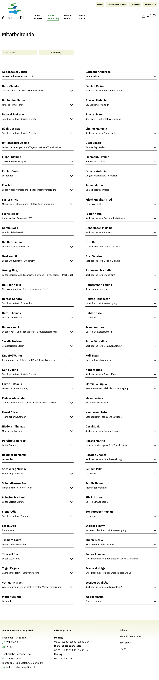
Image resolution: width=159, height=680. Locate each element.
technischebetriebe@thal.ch (20, 667)
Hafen (123, 648)
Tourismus (125, 642)
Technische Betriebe (130, 636)
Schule (123, 630)
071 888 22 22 (13, 658)
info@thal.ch (12, 646)
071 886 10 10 (13, 641)
